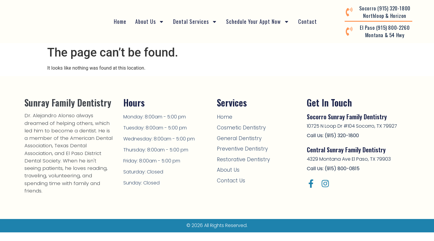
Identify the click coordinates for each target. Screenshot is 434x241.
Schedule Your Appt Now (257, 21)
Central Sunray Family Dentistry (346, 149)
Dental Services (195, 21)
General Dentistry (237, 137)
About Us (149, 21)
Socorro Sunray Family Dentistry (347, 116)
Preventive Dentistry (239, 147)
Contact (307, 21)
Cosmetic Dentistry (239, 126)
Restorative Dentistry (241, 157)
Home (120, 21)
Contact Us (230, 177)
